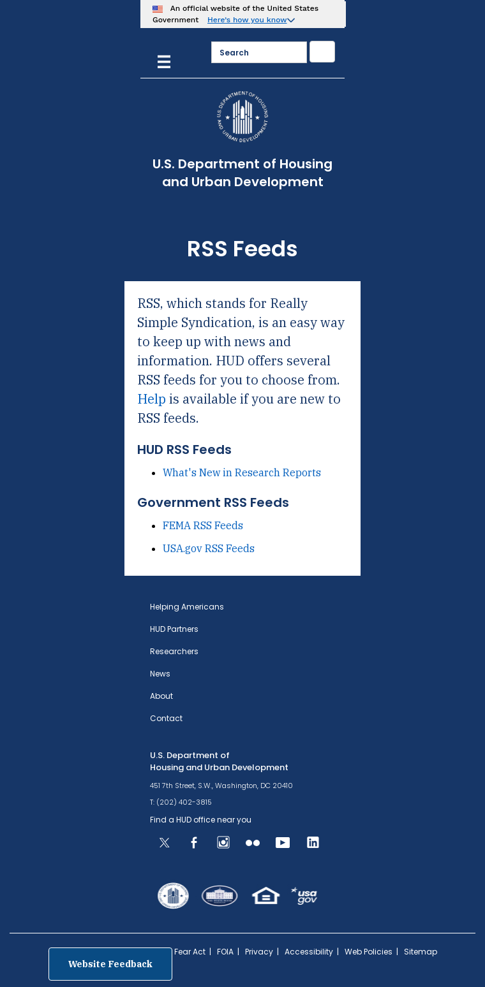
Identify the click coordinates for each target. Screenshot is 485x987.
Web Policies (368, 951)
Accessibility (309, 951)
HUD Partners (174, 629)
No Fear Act (183, 951)
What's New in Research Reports (242, 472)
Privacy (259, 951)
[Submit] (322, 51)
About (161, 696)
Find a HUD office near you (200, 819)
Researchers (174, 651)
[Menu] (164, 60)
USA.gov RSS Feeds (209, 548)
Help (151, 398)
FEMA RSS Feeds (203, 525)
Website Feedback (110, 964)
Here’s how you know (247, 19)
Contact (166, 718)
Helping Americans (187, 606)
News (160, 673)
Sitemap (420, 951)
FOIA (225, 951)
